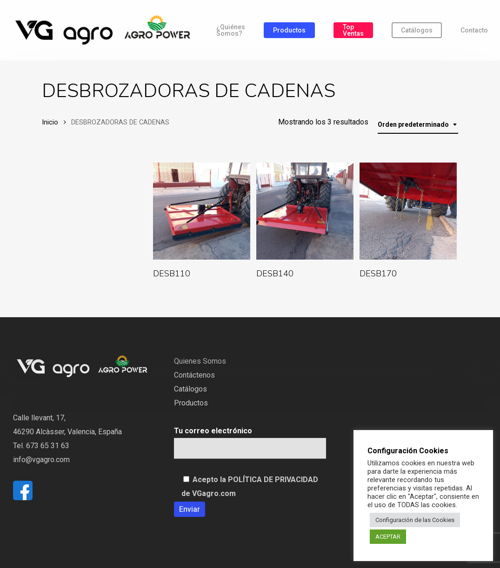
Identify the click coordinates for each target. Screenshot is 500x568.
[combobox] (418, 125)
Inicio (50, 122)
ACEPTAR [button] (387, 536)
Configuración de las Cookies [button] (414, 519)
